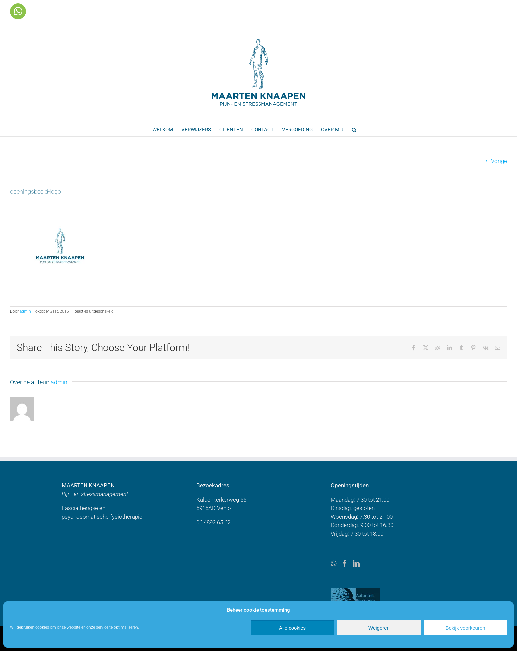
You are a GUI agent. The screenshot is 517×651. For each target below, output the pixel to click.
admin (25, 311)
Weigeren (379, 628)
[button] (354, 129)
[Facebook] (344, 563)
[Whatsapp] (333, 563)
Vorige (499, 161)
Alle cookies (292, 628)
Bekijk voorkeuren (465, 628)
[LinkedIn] (356, 563)
